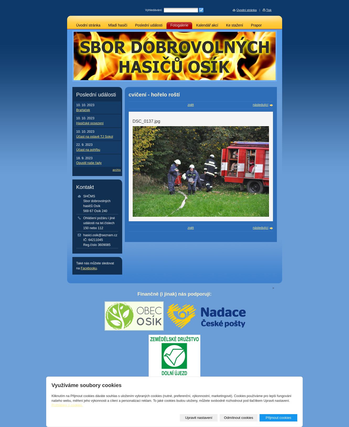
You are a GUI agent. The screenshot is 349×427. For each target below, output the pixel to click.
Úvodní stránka (88, 25)
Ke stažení (234, 25)
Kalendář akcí (207, 25)
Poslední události (149, 25)
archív (116, 169)
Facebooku (89, 268)
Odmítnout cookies (238, 418)
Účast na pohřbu (88, 150)
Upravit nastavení (198, 418)
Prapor (256, 25)
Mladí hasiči (117, 25)
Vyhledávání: (154, 10)
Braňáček (83, 110)
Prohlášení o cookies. (67, 405)
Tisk (269, 10)
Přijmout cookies (278, 418)
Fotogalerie (179, 25)
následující (261, 105)
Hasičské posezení (90, 123)
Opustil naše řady (89, 163)
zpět (190, 105)
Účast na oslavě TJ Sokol (94, 136)
